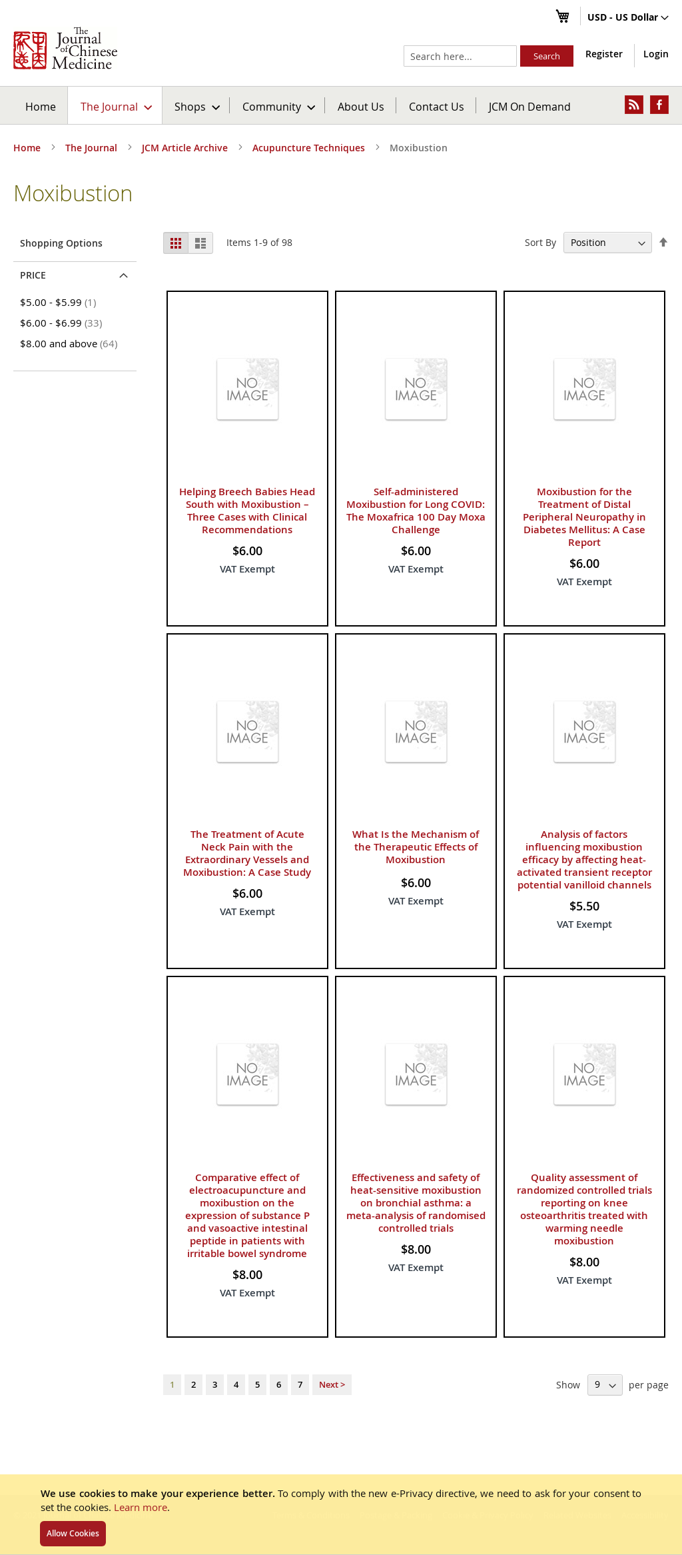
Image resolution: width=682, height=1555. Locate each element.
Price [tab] (33, 275)
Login (656, 53)
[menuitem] (115, 105)
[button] (628, 18)
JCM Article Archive (186, 147)
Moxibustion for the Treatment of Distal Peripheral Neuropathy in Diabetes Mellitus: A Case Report (584, 517)
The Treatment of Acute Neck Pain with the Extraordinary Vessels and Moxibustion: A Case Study (247, 853)
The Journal (92, 147)
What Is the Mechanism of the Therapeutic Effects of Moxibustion (415, 846)
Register (604, 53)
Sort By (540, 242)
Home (40, 106)
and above (71, 343)
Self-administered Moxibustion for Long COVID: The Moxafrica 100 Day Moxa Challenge (416, 511)
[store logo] (65, 48)
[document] (341, 1514)
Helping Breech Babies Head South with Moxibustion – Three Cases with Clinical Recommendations (247, 511)
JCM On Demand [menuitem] (530, 106)
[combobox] (460, 56)
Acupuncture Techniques (310, 147)
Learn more (140, 1507)
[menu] (341, 105)
